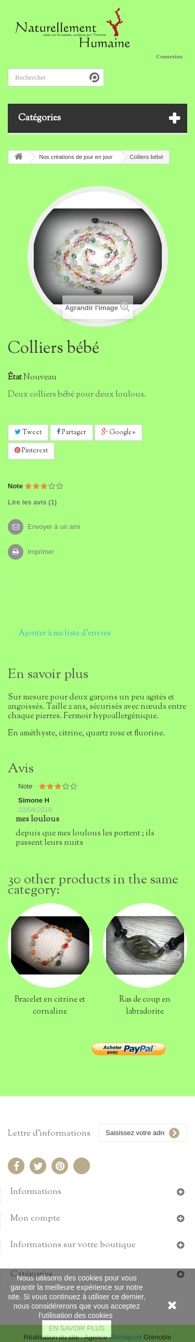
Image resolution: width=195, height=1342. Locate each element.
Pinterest (31, 450)
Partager (71, 432)
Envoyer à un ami (54, 527)
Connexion (169, 56)
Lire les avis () (32, 502)
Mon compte (35, 1218)
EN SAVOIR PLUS (77, 1328)
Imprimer (41, 552)
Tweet (28, 432)
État (15, 377)
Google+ (118, 432)
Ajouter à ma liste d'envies (64, 633)
